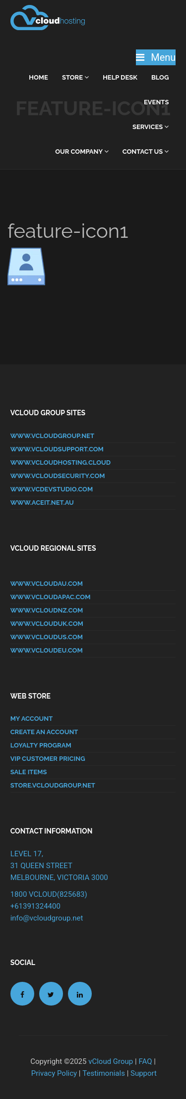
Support (143, 1073)
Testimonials (103, 1073)
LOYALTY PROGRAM (40, 745)
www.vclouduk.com (46, 623)
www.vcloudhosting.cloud (60, 462)
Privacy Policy (54, 1073)
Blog (160, 77)
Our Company (82, 151)
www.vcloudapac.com (50, 597)
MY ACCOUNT (31, 718)
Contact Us (146, 151)
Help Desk (120, 77)
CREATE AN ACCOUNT (44, 732)
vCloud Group (110, 1061)
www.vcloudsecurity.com (57, 476)
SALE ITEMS (28, 772)
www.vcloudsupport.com (57, 449)
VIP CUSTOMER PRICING (47, 758)
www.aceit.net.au (42, 502)
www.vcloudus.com (46, 637)
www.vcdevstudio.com (51, 489)
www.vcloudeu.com (46, 650)
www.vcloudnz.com (46, 610)
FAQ (145, 1061)
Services (150, 127)
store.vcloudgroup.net (52, 785)
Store (75, 77)
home (38, 77)
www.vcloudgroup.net (52, 436)
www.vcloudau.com (46, 583)
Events (156, 102)
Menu (156, 57)
